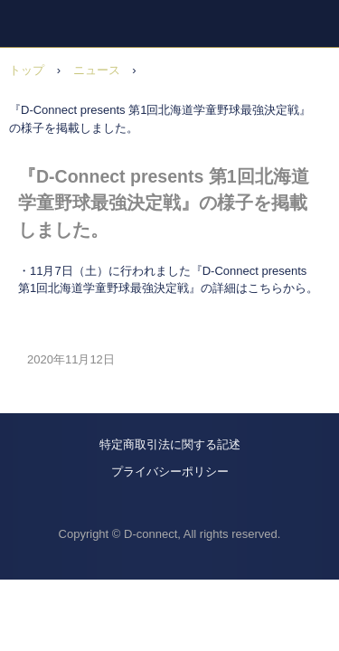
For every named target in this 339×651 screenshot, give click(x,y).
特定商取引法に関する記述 (169, 444)
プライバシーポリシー (170, 471)
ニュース (96, 70)
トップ (26, 70)
